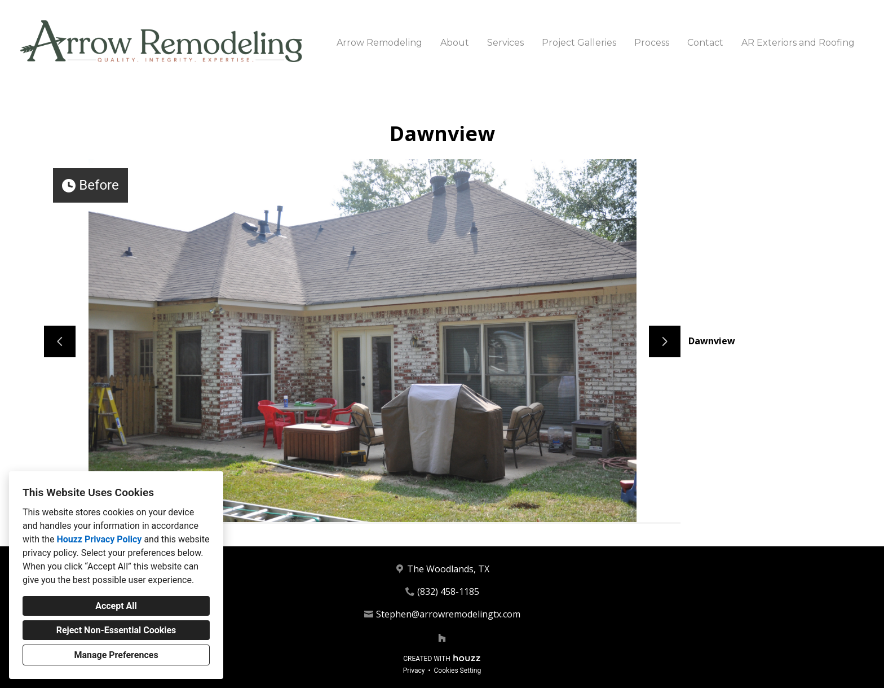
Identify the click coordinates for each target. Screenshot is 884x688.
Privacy (414, 670)
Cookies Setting (457, 670)
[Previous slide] (60, 341)
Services (505, 42)
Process (651, 42)
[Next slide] (664, 341)
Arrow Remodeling (379, 42)
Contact (705, 42)
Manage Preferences (116, 655)
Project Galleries (579, 42)
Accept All (116, 606)
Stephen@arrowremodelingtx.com (448, 614)
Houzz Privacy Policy (99, 539)
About (454, 42)
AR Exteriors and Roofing (798, 42)
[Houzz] (442, 637)
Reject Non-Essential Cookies (116, 630)
